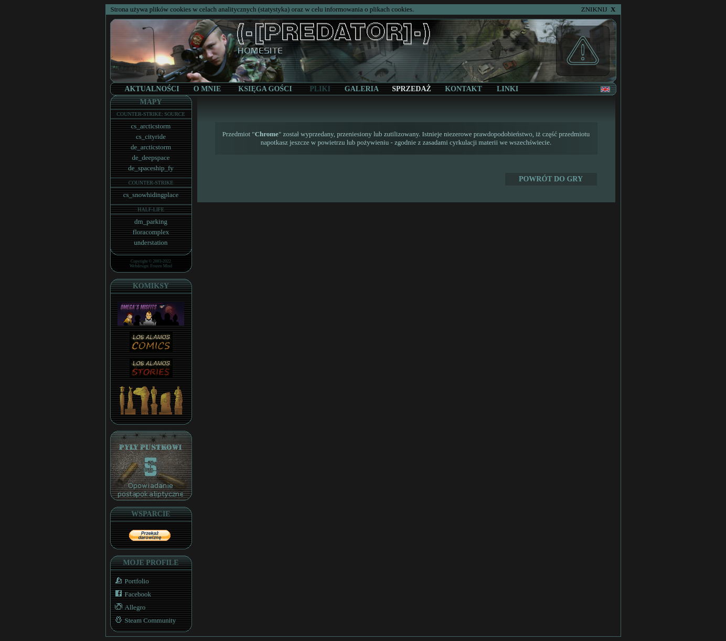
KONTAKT (463, 89)
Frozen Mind (162, 266)
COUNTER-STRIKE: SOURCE (150, 114)
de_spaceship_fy (151, 168)
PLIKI (319, 89)
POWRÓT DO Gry (551, 179)
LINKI (507, 89)
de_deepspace (150, 157)
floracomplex (151, 232)
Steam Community (143, 620)
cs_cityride (151, 136)
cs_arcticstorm (151, 126)
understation (150, 242)
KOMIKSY (151, 286)
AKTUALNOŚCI (151, 89)
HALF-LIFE (150, 209)
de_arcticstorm (151, 147)
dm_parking (150, 221)
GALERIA (362, 89)
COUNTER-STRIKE (151, 183)
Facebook (131, 594)
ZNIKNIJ (598, 9)
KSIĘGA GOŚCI (265, 89)
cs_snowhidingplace (150, 195)
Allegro (128, 607)
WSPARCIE (150, 514)
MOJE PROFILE (150, 563)
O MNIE (207, 89)
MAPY (151, 102)
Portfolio (130, 581)
